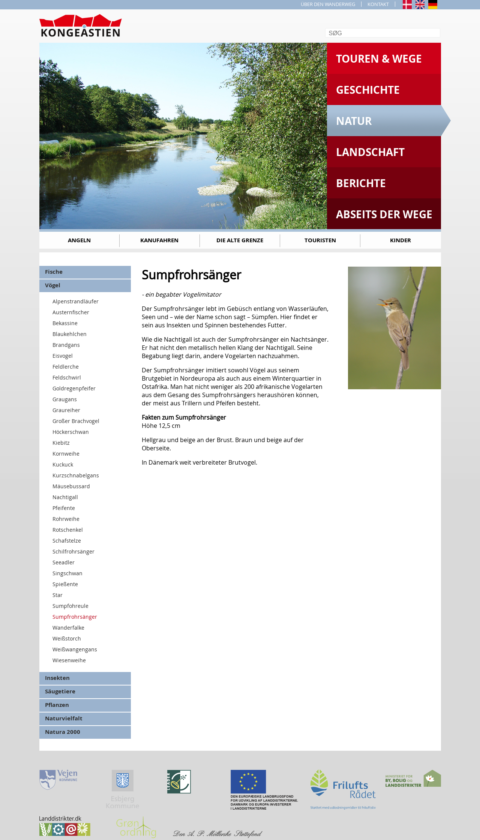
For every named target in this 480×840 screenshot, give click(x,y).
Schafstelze (66, 540)
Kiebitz (61, 442)
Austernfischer (70, 312)
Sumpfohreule (70, 605)
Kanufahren (159, 240)
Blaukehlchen (69, 334)
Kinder (400, 240)
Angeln (79, 240)
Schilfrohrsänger (73, 551)
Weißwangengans (74, 649)
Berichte (361, 183)
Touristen (320, 240)
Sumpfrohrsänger (74, 616)
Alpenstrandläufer (75, 301)
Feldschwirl (66, 377)
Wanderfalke (68, 627)
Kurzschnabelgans (75, 475)
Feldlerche (65, 366)
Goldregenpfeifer (74, 388)
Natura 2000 (62, 732)
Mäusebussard (71, 486)
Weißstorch (66, 638)
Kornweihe (66, 453)
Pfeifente (63, 508)
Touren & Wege (379, 58)
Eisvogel (62, 355)
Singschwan (67, 573)
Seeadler (63, 562)
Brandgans (66, 344)
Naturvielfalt (63, 718)
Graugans (64, 399)
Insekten (57, 678)
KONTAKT (378, 4)
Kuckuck (62, 464)
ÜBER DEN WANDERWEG (328, 4)
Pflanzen (57, 705)
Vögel (52, 285)
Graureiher (66, 410)
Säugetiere (60, 691)
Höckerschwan (70, 431)
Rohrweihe (66, 518)
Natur (354, 121)
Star (57, 594)
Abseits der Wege (384, 214)
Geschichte (368, 89)
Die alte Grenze (239, 240)
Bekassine (65, 323)
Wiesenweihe (69, 660)
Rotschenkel (67, 529)
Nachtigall (65, 497)
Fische (54, 272)
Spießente (65, 584)
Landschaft (370, 152)
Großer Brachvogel (75, 420)
